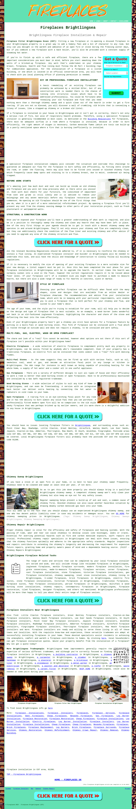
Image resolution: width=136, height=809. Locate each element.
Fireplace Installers (60, 713)
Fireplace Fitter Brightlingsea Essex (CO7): (32, 41)
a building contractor (65, 654)
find (15, 615)
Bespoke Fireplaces (81, 716)
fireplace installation (35, 164)
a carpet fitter (47, 669)
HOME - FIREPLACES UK (68, 779)
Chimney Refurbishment (57, 730)
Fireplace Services (103, 713)
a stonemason (42, 663)
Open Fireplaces (34, 716)
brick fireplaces (79, 578)
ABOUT (105, 21)
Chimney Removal (109, 730)
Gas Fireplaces (104, 716)
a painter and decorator (55, 666)
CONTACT (113, 21)
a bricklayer (81, 660)
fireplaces (122, 119)
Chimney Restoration (30, 730)
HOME (91, 21)
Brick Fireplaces (16, 727)
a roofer (96, 666)
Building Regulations (99, 119)
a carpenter (43, 657)
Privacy (127, 788)
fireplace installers (18, 654)
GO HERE (120, 514)
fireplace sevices (90, 592)
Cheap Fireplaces (57, 716)
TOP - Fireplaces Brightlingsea (24, 774)
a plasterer (44, 660)
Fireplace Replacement (40, 727)
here (103, 638)
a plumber (80, 657)
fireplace (120, 41)
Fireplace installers (43, 630)
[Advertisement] (68, 146)
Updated (38, 788)
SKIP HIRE (84, 669)
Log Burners (62, 727)
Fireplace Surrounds (105, 727)
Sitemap (8, 788)
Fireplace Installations (29, 713)
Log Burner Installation (73, 722)
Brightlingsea (82, 425)
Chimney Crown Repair (85, 730)
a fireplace (54, 638)
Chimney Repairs (49, 788)
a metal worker (79, 663)
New (32, 788)
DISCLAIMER (123, 21)
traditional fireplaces (115, 581)
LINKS (98, 21)
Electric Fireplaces (44, 722)
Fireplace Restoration (35, 719)
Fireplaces (82, 713)
